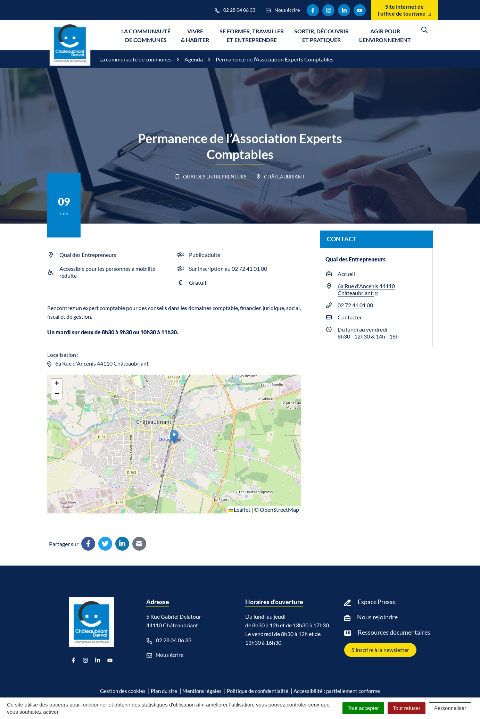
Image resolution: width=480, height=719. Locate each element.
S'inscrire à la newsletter (380, 649)
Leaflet (239, 509)
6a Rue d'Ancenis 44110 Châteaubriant (366, 289)
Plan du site (164, 691)
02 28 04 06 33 (169, 640)
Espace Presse (377, 601)
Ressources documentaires (394, 632)
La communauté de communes (146, 35)
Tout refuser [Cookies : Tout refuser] (406, 708)
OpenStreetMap (279, 509)
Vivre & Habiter (195, 35)
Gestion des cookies (123, 691)
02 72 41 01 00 (355, 305)
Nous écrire (165, 654)
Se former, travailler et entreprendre (252, 35)
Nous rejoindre (377, 617)
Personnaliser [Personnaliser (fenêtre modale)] (450, 708)
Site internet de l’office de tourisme (404, 10)
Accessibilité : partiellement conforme (336, 691)
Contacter (350, 317)
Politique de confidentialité (257, 691)
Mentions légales (202, 691)
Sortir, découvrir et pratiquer (321, 35)
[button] (174, 437)
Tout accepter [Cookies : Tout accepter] (363, 708)
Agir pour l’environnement (385, 35)
